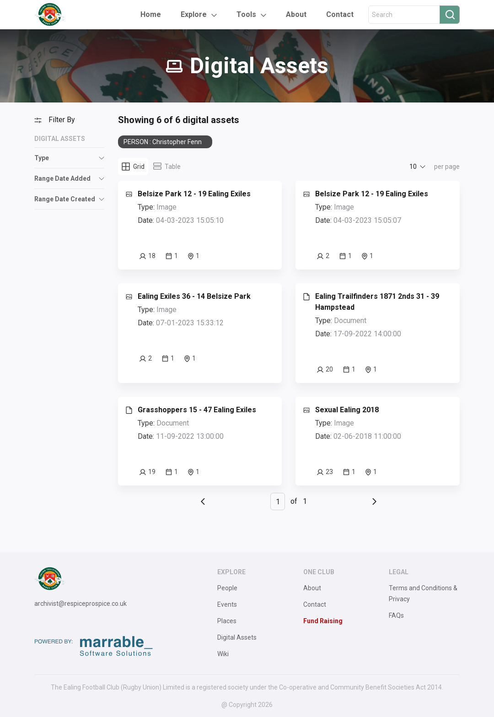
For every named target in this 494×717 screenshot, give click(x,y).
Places (226, 621)
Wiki (223, 654)
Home (150, 14)
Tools (246, 14)
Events (227, 604)
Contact (340, 14)
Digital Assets (237, 637)
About (296, 14)
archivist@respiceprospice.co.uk (80, 603)
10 (413, 166)
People (227, 588)
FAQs (396, 615)
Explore (194, 14)
